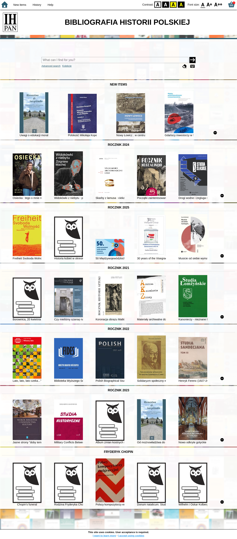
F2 (218, 4)
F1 (209, 4)
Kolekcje (67, 65)
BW (165, 4)
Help (50, 4)
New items (19, 4)
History (37, 4)
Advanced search (50, 65)
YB (173, 4)
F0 (203, 4)
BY (181, 4)
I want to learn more (104, 535)
